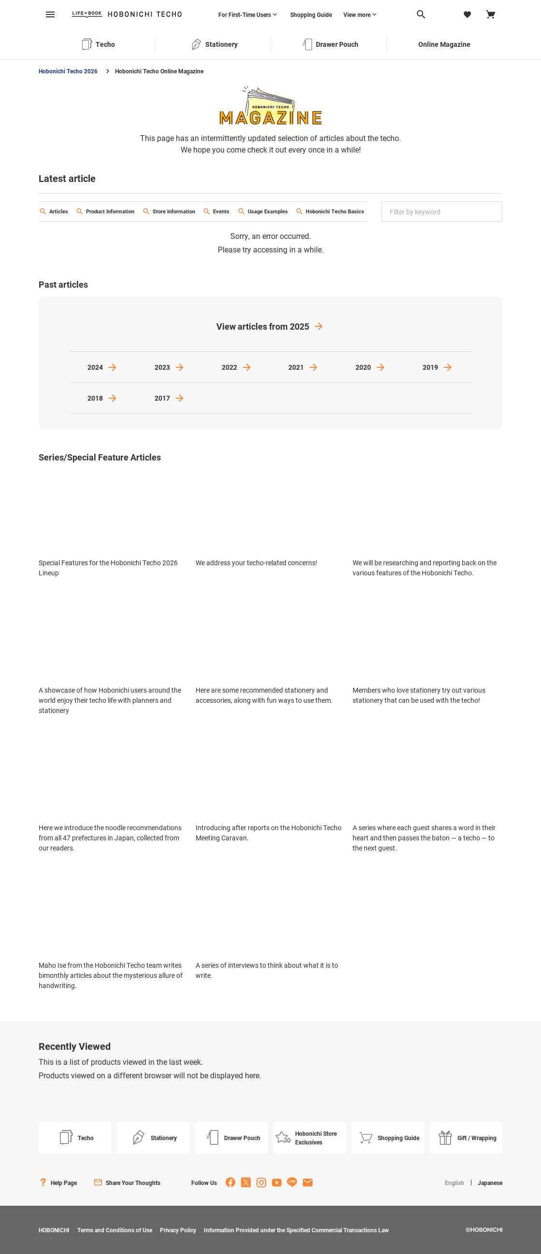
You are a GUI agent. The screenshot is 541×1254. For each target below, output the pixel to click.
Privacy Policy (178, 1230)
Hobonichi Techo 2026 (68, 71)
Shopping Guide (311, 14)
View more (356, 14)
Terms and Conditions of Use (114, 1230)
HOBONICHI (54, 1230)
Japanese (490, 1182)
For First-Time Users (244, 14)
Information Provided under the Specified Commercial (296, 1230)
